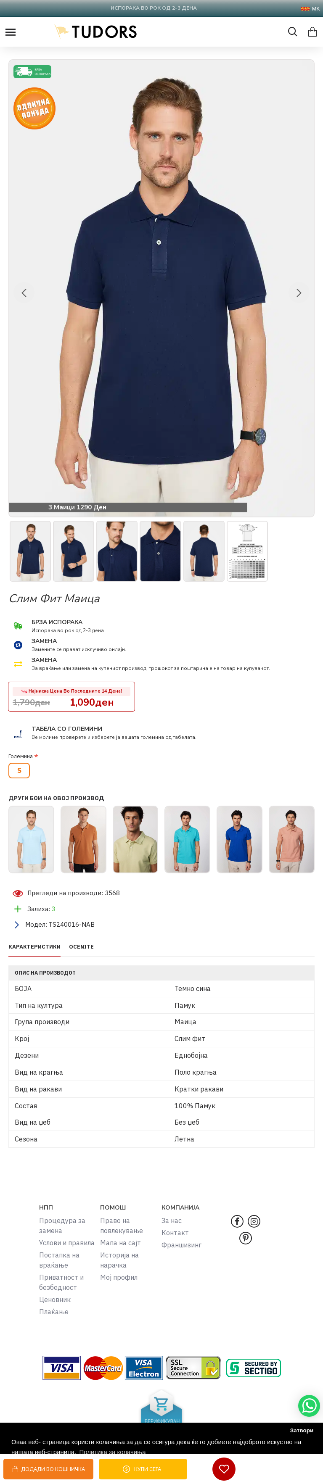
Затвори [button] (302, 1430)
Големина (20, 756)
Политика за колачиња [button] (112, 1451)
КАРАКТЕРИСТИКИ (34, 947)
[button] (23, 292)
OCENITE (81, 947)
